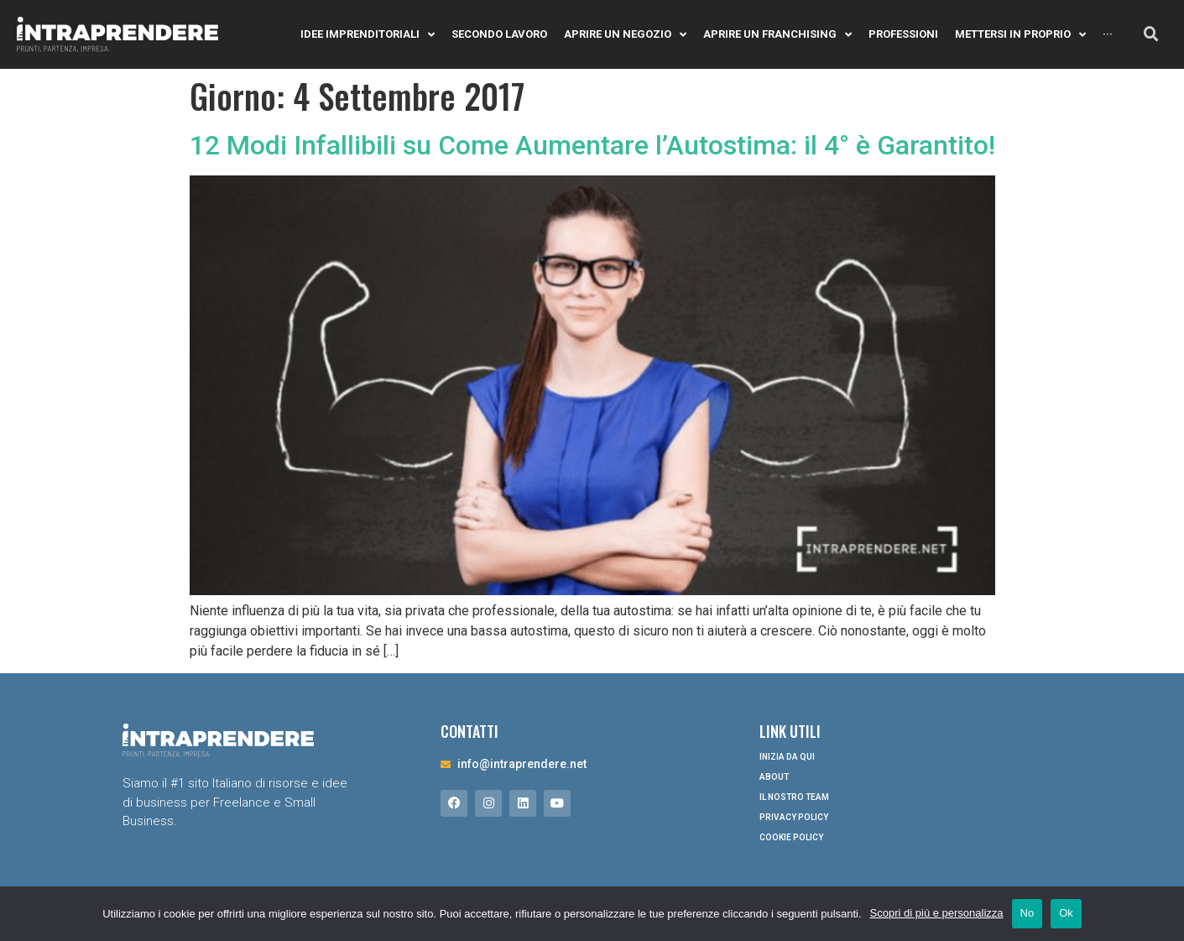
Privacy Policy (793, 817)
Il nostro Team (794, 797)
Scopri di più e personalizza (937, 913)
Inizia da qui (787, 756)
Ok (1066, 913)
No (1027, 913)
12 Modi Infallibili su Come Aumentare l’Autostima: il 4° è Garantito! (592, 145)
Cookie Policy (791, 837)
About (774, 777)
